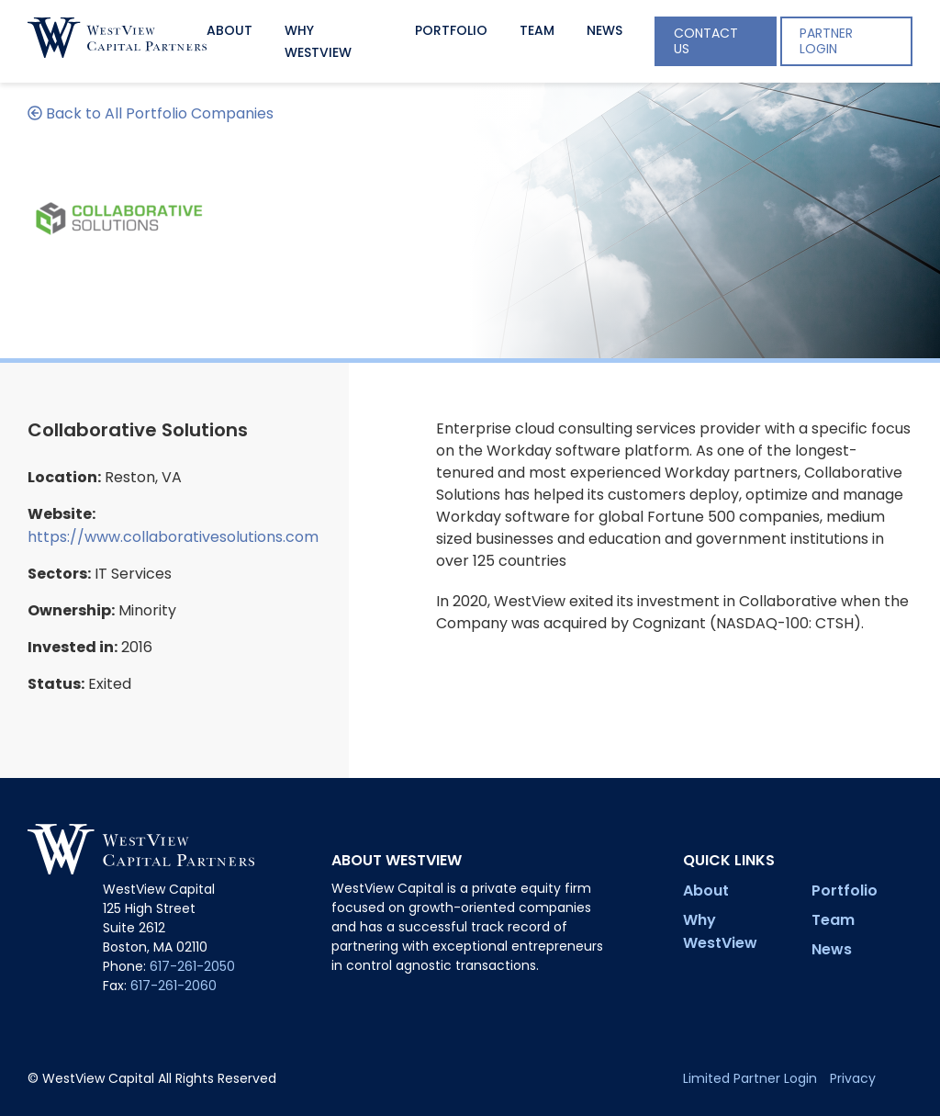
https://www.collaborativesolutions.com (173, 536)
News (604, 30)
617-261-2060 (173, 985)
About (229, 30)
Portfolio (451, 30)
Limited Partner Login (750, 1078)
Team (537, 30)
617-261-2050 (192, 966)
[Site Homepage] (117, 40)
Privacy (853, 1078)
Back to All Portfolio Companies (151, 113)
